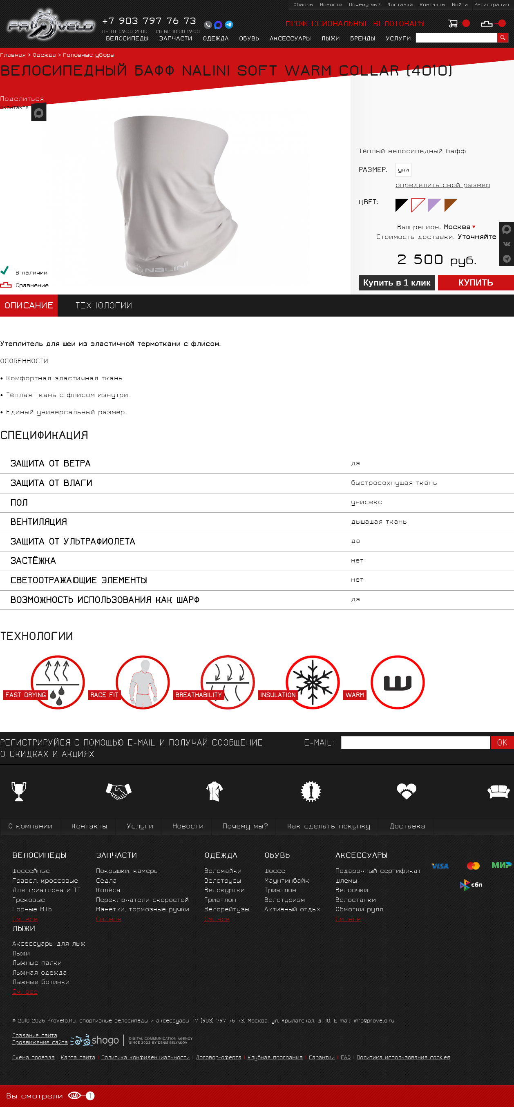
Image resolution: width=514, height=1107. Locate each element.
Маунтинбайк (286, 881)
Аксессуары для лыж (48, 944)
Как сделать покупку (328, 827)
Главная (13, 55)
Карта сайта (78, 1058)
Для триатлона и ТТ (46, 890)
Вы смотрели (50, 1096)
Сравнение (32, 286)
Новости (331, 5)
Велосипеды (127, 39)
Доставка (400, 5)
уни (403, 170)
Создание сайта (34, 1036)
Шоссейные (31, 871)
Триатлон (220, 900)
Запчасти (175, 39)
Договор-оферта (218, 1058)
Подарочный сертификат (378, 871)
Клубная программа (275, 1058)
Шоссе (274, 871)
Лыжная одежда (39, 973)
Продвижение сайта (40, 1043)
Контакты (432, 5)
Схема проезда (33, 1058)
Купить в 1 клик (397, 283)
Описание (29, 306)
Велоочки (351, 890)
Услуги (398, 39)
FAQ (346, 1058)
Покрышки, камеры (127, 871)
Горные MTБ (32, 910)
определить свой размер (443, 185)
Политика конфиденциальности (145, 1058)
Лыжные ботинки (40, 982)
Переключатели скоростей (142, 900)
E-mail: (319, 743)
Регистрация (491, 5)
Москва (457, 227)
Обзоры (303, 5)
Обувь (249, 39)
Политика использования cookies (403, 1058)
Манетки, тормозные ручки (142, 910)
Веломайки (222, 871)
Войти (460, 5)
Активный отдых (292, 910)
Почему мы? (364, 5)
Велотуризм (284, 900)
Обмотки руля (359, 910)
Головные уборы (88, 55)
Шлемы (346, 881)
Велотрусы (222, 881)
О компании (30, 827)
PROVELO (52, 25)
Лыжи (330, 39)
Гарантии (322, 1058)
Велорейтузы (226, 910)
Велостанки (355, 900)
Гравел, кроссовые (45, 881)
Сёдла (106, 881)
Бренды (362, 39)
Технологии (103, 306)
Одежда (216, 39)
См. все (25, 919)
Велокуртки (224, 890)
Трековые (28, 900)
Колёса (108, 890)
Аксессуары (290, 39)
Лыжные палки (37, 963)
